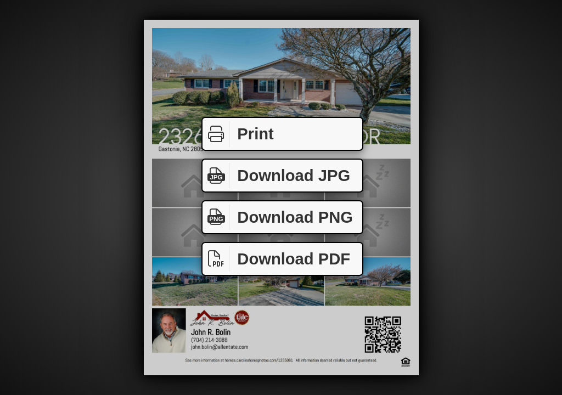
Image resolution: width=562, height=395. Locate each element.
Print (238, 134)
